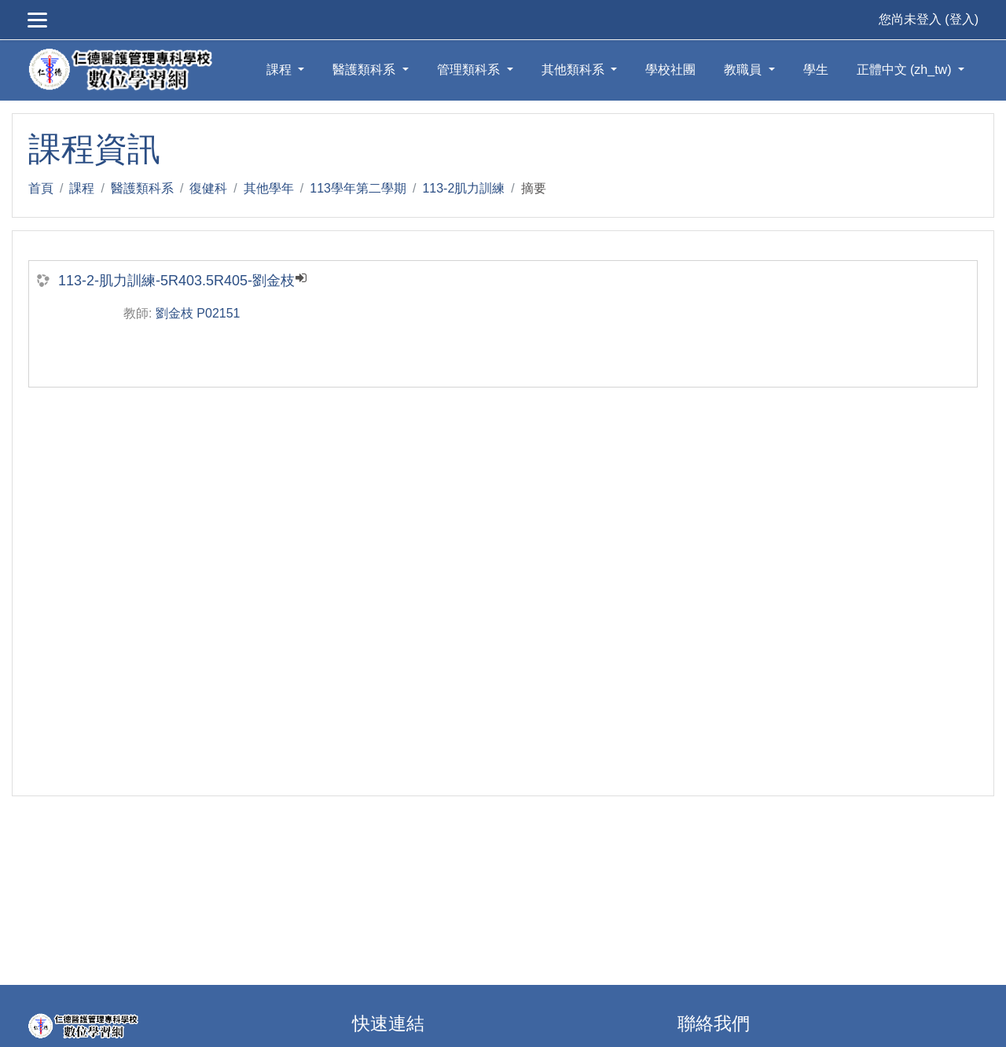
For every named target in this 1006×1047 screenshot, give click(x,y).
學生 (815, 69)
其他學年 (269, 188)
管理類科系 (470, 69)
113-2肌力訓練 (463, 188)
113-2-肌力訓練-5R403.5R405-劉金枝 (176, 280)
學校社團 (670, 69)
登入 (962, 19)
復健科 (208, 188)
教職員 (744, 69)
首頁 (40, 188)
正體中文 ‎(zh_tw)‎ (906, 69)
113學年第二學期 (358, 188)
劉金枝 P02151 (198, 313)
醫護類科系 (365, 69)
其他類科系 (575, 69)
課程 (280, 69)
